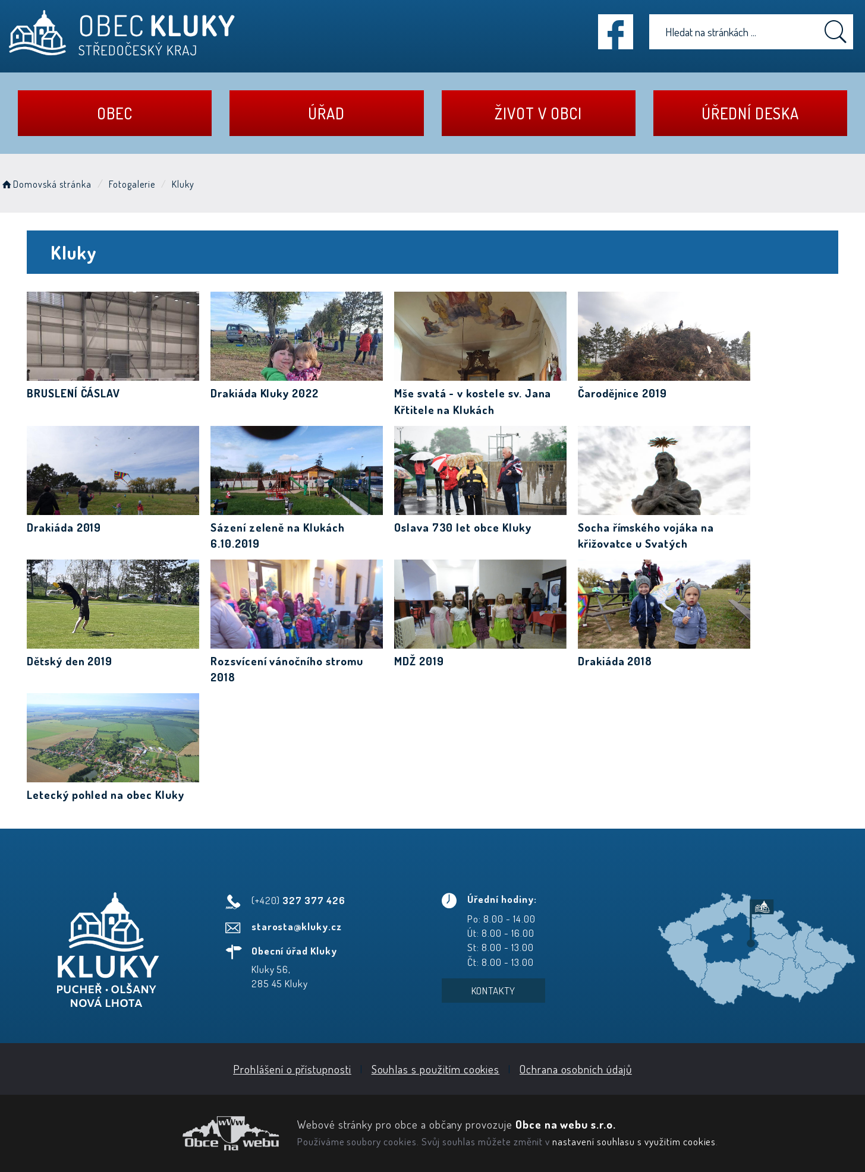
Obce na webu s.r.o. (565, 1124)
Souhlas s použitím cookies (436, 1069)
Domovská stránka (46, 184)
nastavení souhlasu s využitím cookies (634, 1141)
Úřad (326, 113)
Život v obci (538, 113)
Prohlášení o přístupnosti (292, 1069)
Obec (115, 113)
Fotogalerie (132, 184)
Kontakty (493, 990)
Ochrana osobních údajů (576, 1069)
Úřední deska (750, 113)
